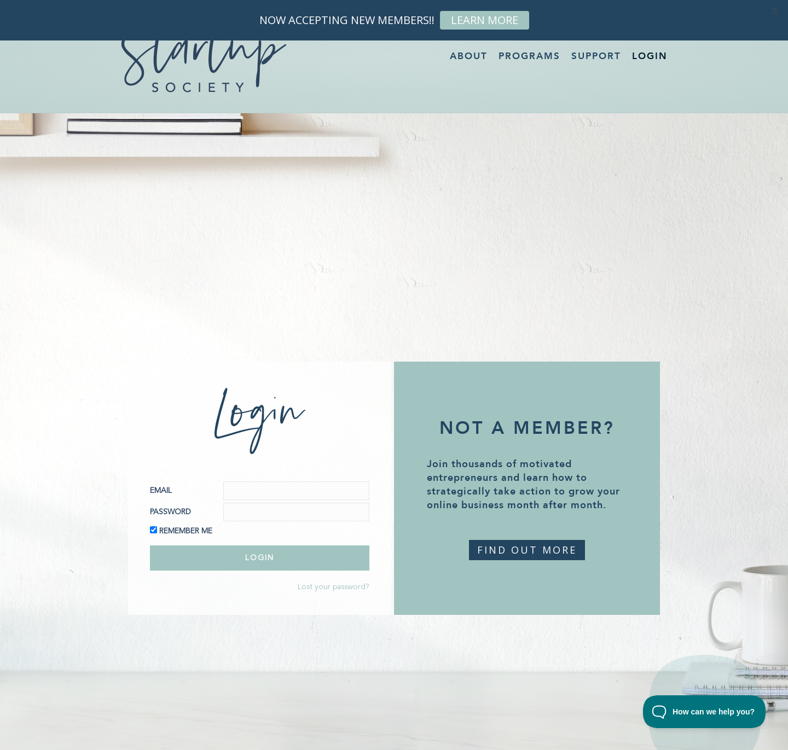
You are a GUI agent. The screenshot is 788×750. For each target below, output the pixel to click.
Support (596, 56)
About (469, 56)
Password (170, 512)
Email (161, 491)
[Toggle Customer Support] (704, 711)
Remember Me (185, 531)
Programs (529, 56)
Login (650, 56)
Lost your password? (333, 587)
